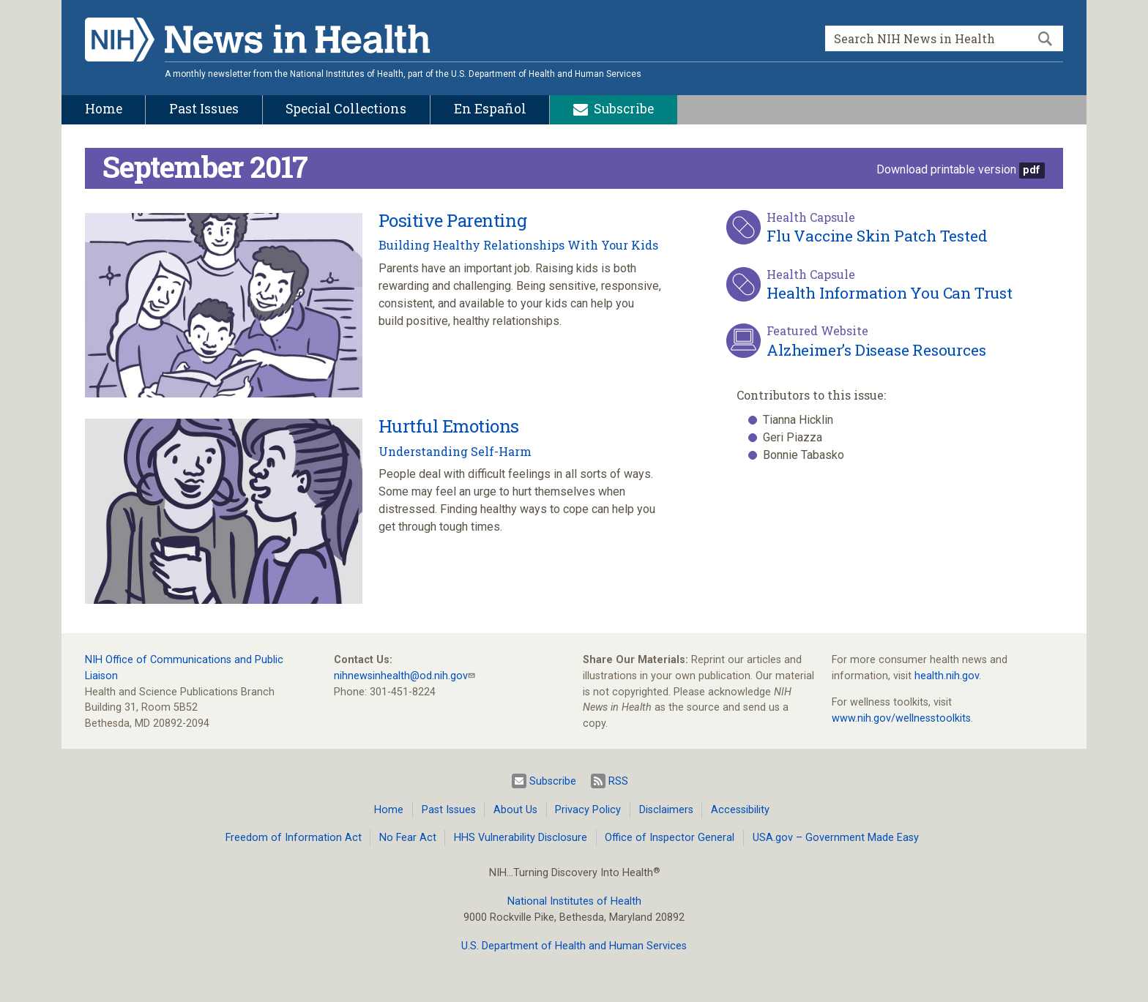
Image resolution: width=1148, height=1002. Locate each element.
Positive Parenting (452, 220)
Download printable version (946, 169)
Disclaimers (666, 810)
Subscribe (544, 781)
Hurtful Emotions (449, 426)
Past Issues (449, 810)
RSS (609, 781)
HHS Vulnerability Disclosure (520, 837)
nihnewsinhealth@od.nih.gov (401, 676)
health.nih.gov (946, 676)
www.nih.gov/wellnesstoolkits (901, 718)
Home (388, 810)
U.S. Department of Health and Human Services (574, 946)
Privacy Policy (588, 810)
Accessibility (740, 810)
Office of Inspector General (669, 837)
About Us (515, 810)
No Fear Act (407, 837)
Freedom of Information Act (293, 837)
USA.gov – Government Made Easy (836, 837)
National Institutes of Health (574, 901)
